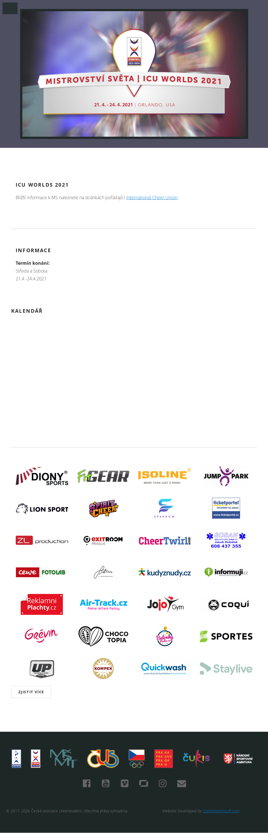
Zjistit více (31, 691)
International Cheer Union (151, 197)
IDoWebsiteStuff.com (221, 810)
